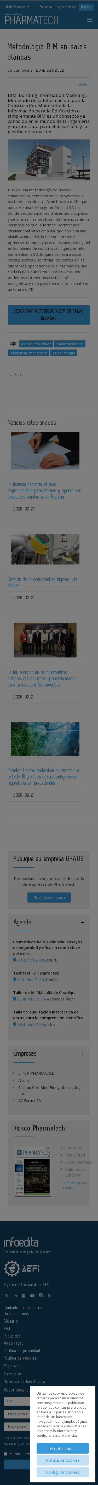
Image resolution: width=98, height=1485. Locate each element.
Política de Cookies (63, 1460)
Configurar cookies (62, 1472)
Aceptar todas (63, 1448)
